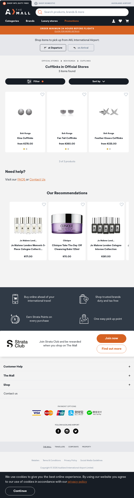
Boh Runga (69, 61)
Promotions (72, 20)
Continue (20, 491)
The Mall (47, 447)
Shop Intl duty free (16, 3)
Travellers (60, 447)
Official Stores (50, 61)
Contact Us (37, 179)
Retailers (35, 460)
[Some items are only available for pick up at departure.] (81, 47)
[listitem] (25, 122)
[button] (113, 21)
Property (86, 447)
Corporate (73, 447)
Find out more (111, 349)
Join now (111, 338)
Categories (12, 20)
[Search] (40, 12)
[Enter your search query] (82, 12)
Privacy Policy (70, 460)
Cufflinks (85, 61)
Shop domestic (44, 3)
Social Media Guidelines (91, 460)
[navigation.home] (17, 12)
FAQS (21, 179)
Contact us (10, 393)
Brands (30, 20)
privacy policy (77, 482)
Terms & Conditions (52, 460)
